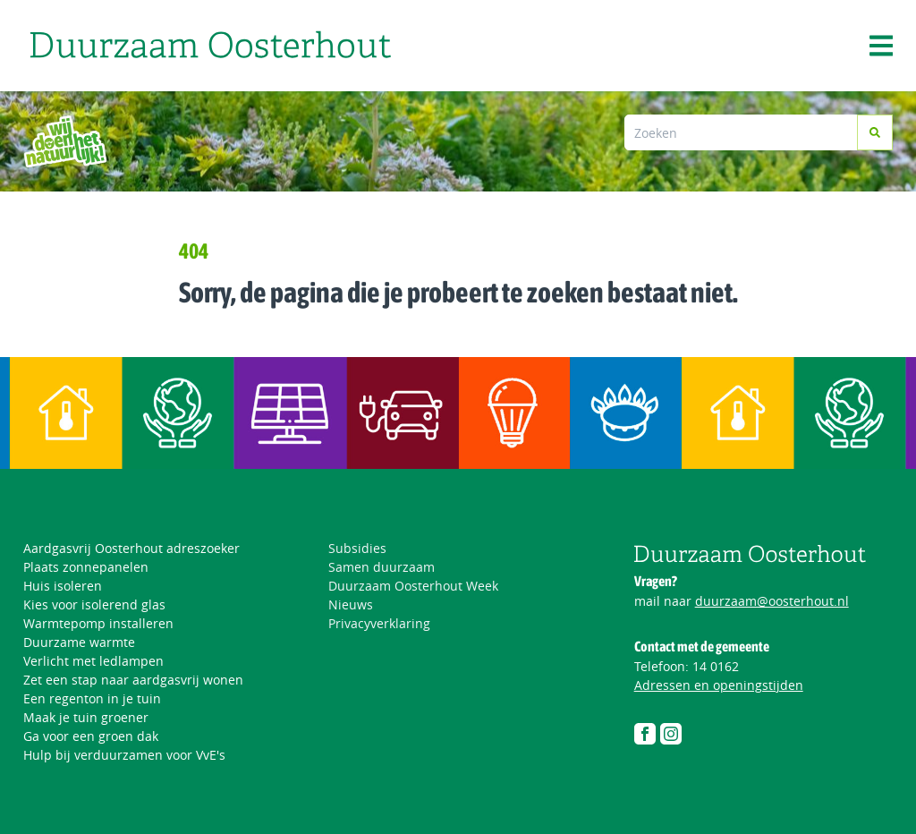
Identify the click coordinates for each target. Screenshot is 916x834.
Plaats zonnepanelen (85, 566)
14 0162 (715, 666)
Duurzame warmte (79, 642)
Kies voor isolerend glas (94, 604)
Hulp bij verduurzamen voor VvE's (124, 754)
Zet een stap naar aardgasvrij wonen (133, 679)
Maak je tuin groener (85, 717)
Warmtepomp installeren (98, 623)
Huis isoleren (62, 585)
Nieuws (350, 604)
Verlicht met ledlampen (93, 660)
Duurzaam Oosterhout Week (413, 585)
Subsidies (357, 548)
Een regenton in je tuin (92, 698)
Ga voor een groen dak (90, 736)
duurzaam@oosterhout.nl (772, 600)
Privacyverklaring (379, 623)
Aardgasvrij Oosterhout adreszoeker (131, 548)
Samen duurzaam (381, 566)
